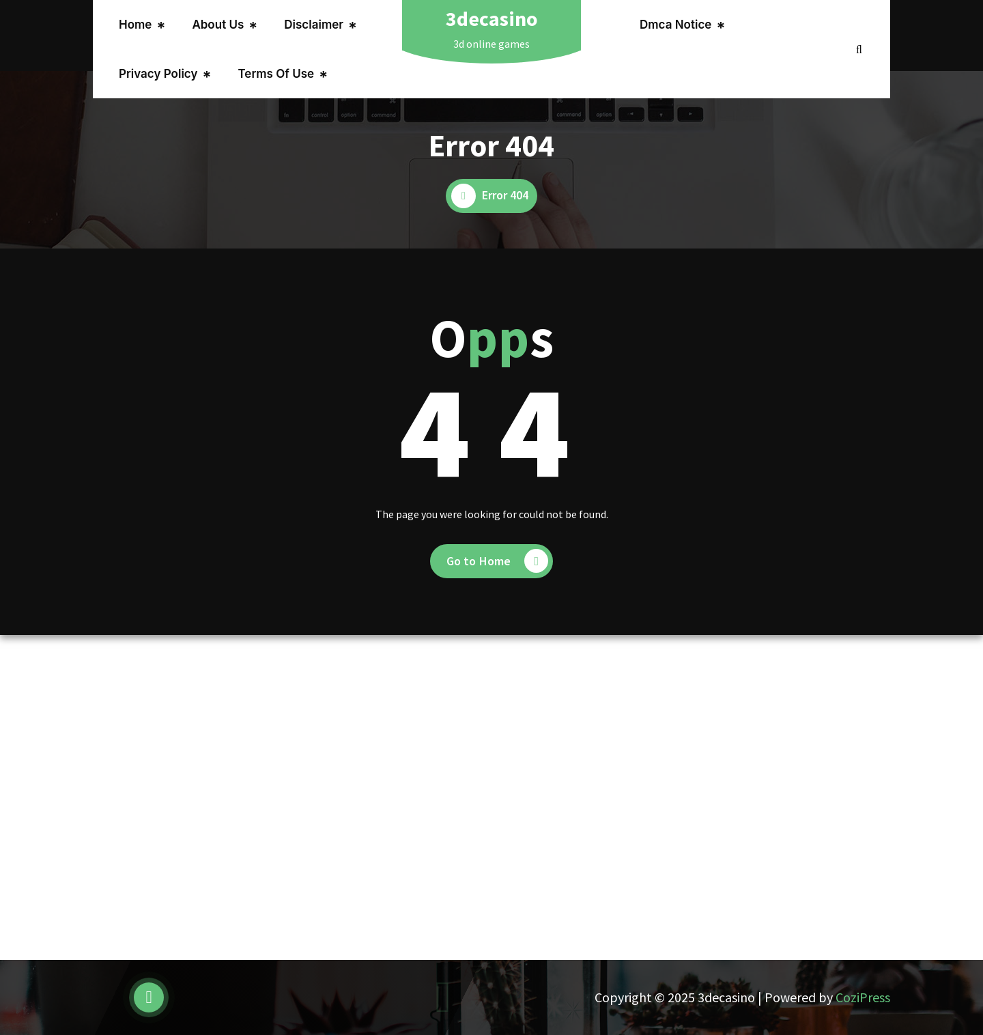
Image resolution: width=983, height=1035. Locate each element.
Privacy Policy (158, 74)
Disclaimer (313, 24)
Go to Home (497, 561)
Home (135, 24)
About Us (218, 24)
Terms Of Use (276, 74)
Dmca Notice (675, 24)
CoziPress (863, 997)
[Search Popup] (859, 49)
